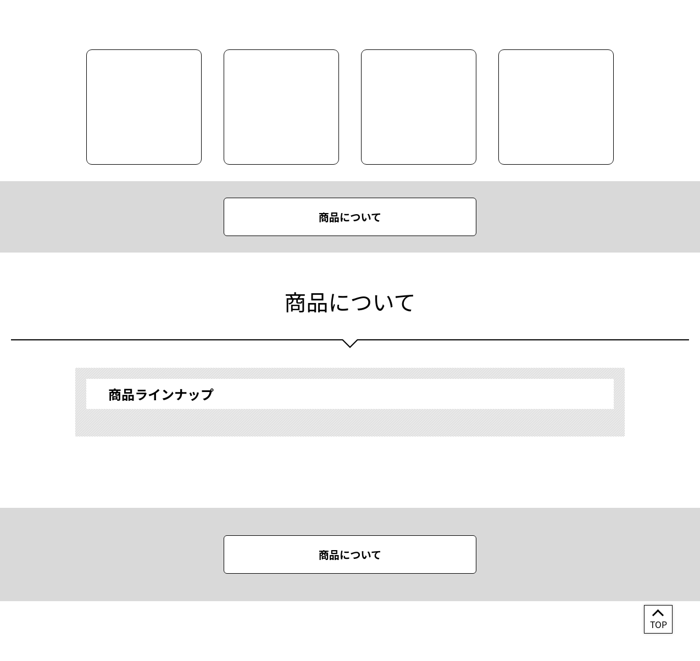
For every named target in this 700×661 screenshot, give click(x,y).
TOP (658, 624)
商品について (350, 217)
